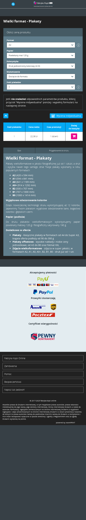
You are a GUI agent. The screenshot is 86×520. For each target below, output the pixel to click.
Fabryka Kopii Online (14, 358)
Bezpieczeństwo (12, 381)
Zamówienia (10, 366)
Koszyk (80, 4)
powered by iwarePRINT (65, 422)
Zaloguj (73, 4)
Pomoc (8, 374)
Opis (19, 150)
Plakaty (17, 235)
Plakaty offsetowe (23, 241)
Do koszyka (74, 136)
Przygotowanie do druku (59, 150)
